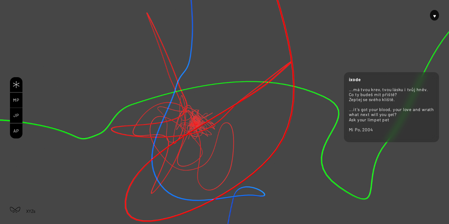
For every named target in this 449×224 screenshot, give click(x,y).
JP (16, 115)
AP (16, 130)
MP (16, 100)
